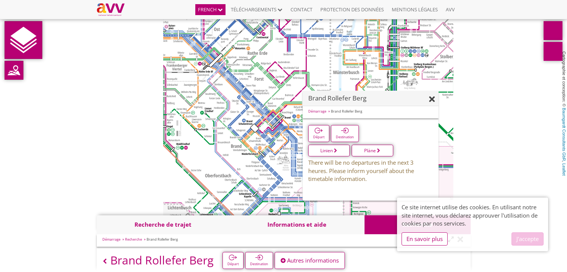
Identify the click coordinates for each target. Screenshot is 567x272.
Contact (301, 9)
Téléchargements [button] (257, 9)
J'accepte (527, 239)
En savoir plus (424, 239)
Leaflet (564, 169)
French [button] (210, 9)
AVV (450, 9)
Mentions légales (415, 9)
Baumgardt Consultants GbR (564, 134)
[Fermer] (432, 99)
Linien (328, 150)
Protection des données (352, 9)
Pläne (372, 150)
